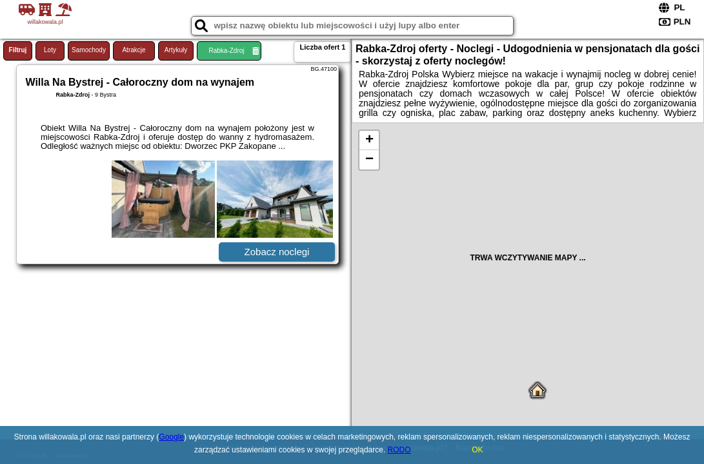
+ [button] (369, 140)
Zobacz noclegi (277, 251)
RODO (399, 449)
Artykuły (176, 49)
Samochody (89, 49)
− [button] (369, 159)
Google (171, 436)
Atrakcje (133, 49)
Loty (50, 49)
